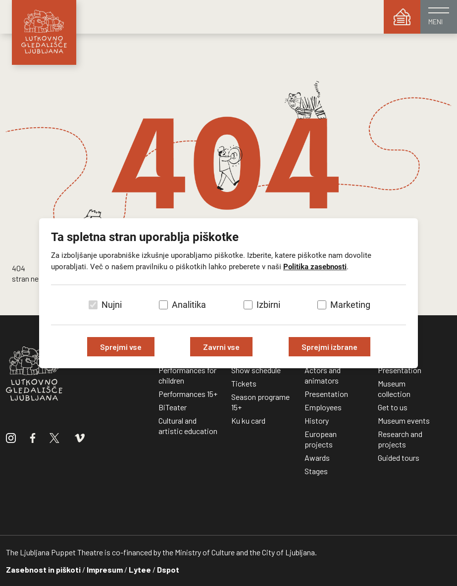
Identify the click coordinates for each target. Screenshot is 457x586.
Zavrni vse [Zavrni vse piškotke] (221, 346)
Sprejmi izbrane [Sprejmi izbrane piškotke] (329, 346)
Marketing (350, 304)
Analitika (189, 304)
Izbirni (268, 304)
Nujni (112, 304)
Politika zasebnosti (315, 266)
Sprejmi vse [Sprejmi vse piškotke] (121, 346)
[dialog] (228, 293)
